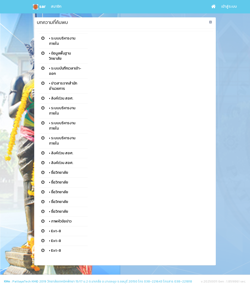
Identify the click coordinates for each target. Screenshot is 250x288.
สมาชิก (56, 6)
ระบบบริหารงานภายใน (62, 41)
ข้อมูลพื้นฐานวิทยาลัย (60, 56)
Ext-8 (56, 231)
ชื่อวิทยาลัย (59, 172)
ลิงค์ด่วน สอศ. (62, 98)
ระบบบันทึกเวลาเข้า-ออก (65, 71)
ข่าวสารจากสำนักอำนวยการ (63, 86)
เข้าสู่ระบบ (229, 6)
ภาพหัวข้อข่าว (61, 221)
